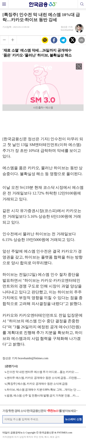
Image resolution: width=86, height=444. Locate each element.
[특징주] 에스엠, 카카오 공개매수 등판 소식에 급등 (37, 383)
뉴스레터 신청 (73, 419)
